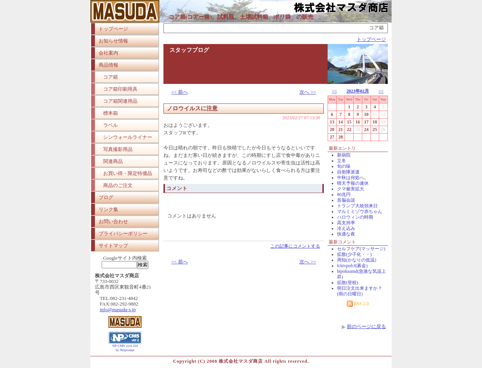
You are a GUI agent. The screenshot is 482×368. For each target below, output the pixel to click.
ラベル (110, 125)
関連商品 (113, 161)
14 (341, 122)
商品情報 (108, 65)
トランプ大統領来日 (357, 205)
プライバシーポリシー (123, 233)
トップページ (113, 29)
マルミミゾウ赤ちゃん (359, 211)
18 (374, 122)
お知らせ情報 (113, 41)
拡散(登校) (347, 282)
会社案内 (108, 53)
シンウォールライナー (127, 137)
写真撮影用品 (118, 149)
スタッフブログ (189, 50)
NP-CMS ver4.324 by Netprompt (125, 348)
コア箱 (110, 77)
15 (349, 122)
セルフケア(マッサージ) (361, 248)
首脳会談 (346, 200)
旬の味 (344, 166)
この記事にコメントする (295, 246)
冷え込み (346, 228)
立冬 (341, 160)
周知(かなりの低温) (356, 260)
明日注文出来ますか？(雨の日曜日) (359, 291)
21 (341, 129)
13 (332, 122)
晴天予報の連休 (353, 183)
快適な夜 (346, 234)
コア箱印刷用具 (120, 89)
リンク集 (108, 209)
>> (381, 91)
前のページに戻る (366, 326)
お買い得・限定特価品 (127, 173)
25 (374, 129)
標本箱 (110, 113)
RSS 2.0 (358, 303)
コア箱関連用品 (120, 101)
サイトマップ (113, 245)
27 (332, 137)
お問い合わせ (113, 221)
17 (366, 122)
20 (332, 129)
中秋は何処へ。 (353, 177)
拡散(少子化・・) (354, 254)
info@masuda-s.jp (118, 309)
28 (341, 137)
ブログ (106, 197)
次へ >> (307, 92)
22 (349, 129)
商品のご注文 (118, 185)
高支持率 (346, 222)
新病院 (344, 155)
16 (357, 122)
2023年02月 (357, 91)
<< (334, 91)
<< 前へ (179, 92)
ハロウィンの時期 (355, 217)
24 (366, 129)
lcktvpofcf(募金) (352, 265)
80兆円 (344, 194)
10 (366, 114)
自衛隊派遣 (348, 172)
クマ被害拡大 (350, 189)
